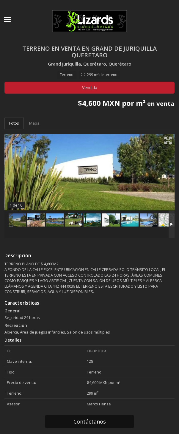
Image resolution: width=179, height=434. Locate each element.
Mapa (34, 123)
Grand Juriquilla (64, 64)
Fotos (14, 123)
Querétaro (94, 64)
